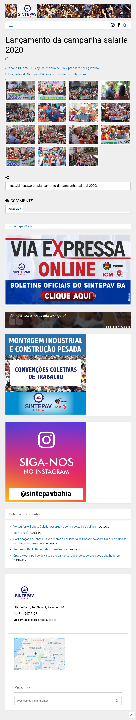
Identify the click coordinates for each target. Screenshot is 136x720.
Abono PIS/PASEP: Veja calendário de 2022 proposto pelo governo (53, 68)
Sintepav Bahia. (23, 226)
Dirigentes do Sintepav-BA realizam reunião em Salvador (47, 74)
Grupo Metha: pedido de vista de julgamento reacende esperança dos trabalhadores (66, 555)
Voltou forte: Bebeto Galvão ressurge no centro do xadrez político (54, 526)
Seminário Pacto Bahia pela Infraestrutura (40, 549)
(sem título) (20, 532)
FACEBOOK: (14, 209)
